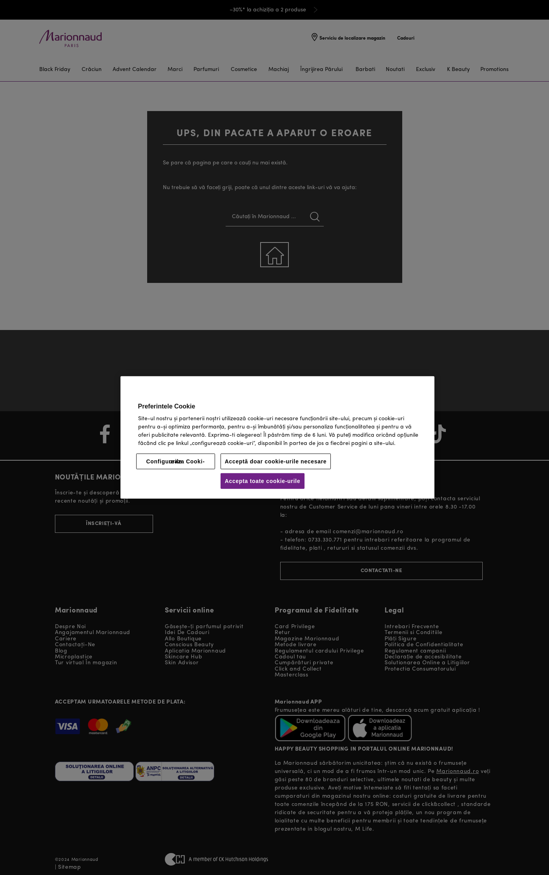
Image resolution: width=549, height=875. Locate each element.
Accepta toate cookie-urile (262, 481)
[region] (277, 437)
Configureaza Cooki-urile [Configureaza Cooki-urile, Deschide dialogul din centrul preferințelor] (175, 461)
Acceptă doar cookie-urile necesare (276, 461)
